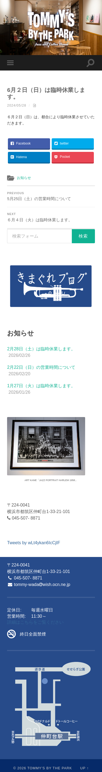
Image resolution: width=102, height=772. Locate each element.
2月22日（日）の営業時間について (41, 367)
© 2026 (19, 768)
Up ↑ (84, 768)
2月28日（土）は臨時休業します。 (41, 349)
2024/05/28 (16, 105)
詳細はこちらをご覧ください (35, 622)
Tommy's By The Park (49, 768)
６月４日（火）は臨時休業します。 (51, 217)
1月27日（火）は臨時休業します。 (41, 385)
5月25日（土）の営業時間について (51, 196)
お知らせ (24, 178)
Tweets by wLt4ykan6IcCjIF (33, 542)
